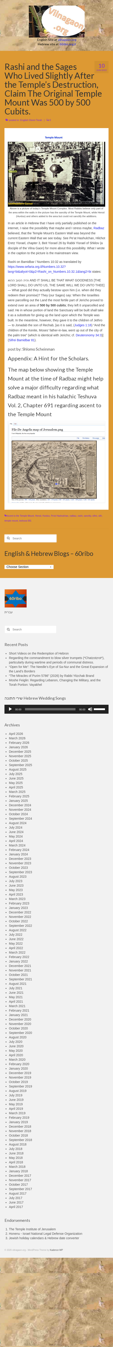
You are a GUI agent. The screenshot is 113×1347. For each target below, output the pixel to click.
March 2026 (17, 738)
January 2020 (18, 1068)
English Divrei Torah (31, 120)
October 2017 (18, 1184)
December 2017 (20, 1175)
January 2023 (18, 908)
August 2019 (18, 1091)
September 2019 (20, 1086)
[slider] (50, 709)
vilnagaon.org (67, 40)
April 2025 (16, 787)
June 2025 (16, 778)
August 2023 (18, 876)
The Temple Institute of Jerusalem (32, 1229)
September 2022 (20, 925)
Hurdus (46, 516)
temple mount (11, 521)
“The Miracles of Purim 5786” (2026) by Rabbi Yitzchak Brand (51, 676)
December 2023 (20, 859)
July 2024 (15, 827)
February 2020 (19, 1064)
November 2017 (20, 1180)
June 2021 (16, 992)
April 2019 (16, 1108)
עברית (8, 612)
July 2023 (15, 881)
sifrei (94, 516)
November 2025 (20, 756)
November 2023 (20, 863)
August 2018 (18, 1144)
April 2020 (16, 1055)
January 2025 (18, 800)
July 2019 (15, 1095)
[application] (56, 709)
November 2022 (20, 917)
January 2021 (18, 1015)
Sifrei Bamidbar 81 (22, 340)
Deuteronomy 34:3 (88, 335)
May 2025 (16, 783)
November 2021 (20, 970)
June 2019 (16, 1100)
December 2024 (20, 805)
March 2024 (17, 845)
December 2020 (20, 1019)
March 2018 (17, 1166)
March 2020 (17, 1059)
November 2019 (20, 1077)
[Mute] (90, 709)
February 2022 (19, 957)
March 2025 (17, 792)
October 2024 (18, 814)
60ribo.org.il (67, 44)
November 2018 (20, 1131)
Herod (38, 516)
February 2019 (19, 1117)
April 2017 (16, 1207)
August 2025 (18, 769)
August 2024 (18, 823)
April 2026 (16, 734)
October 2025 (18, 760)
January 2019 (18, 1122)
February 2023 (19, 903)
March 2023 (17, 899)
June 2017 (16, 1202)
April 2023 (16, 894)
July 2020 (15, 1042)
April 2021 (16, 1001)
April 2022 (16, 948)
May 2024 (16, 836)
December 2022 (20, 912)
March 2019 (17, 1113)
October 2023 (18, 867)
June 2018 (16, 1153)
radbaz (73, 516)
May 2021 (16, 997)
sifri (100, 516)
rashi (80, 516)
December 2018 (20, 1126)
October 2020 (18, 1028)
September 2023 (20, 872)
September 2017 (20, 1189)
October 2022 (18, 921)
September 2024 (20, 818)
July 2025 (15, 774)
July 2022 (15, 934)
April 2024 (16, 841)
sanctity (87, 516)
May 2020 (16, 1050)
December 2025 (20, 751)
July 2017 (15, 1198)
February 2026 (19, 742)
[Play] (10, 709)
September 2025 (20, 765)
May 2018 (16, 1158)
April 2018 (16, 1162)
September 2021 (20, 979)
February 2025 (19, 796)
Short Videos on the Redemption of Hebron (39, 653)
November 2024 (20, 809)
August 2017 (18, 1193)
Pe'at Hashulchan (59, 516)
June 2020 (16, 1046)
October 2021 (18, 975)
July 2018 (15, 1149)
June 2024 (16, 832)
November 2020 (20, 1024)
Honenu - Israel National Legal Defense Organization (45, 1233)
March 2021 (17, 1006)
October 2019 (18, 1082)
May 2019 (16, 1104)
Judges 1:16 (82, 325)
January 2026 (18, 747)
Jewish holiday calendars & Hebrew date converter (44, 1238)
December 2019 (20, 1073)
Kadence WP (56, 1250)
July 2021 (15, 988)
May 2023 (16, 890)
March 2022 (17, 952)
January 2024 (18, 854)
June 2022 (16, 939)
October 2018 (18, 1135)
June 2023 (16, 885)
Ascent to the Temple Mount (20, 516)
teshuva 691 (25, 521)
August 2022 (18, 930)
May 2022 (16, 943)
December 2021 (20, 966)
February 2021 (19, 1010)
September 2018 (20, 1140)
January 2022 (18, 961)
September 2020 (20, 1033)
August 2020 (18, 1037)
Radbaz (99, 228)
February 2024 (19, 850)
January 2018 (18, 1171)
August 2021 (18, 983)
